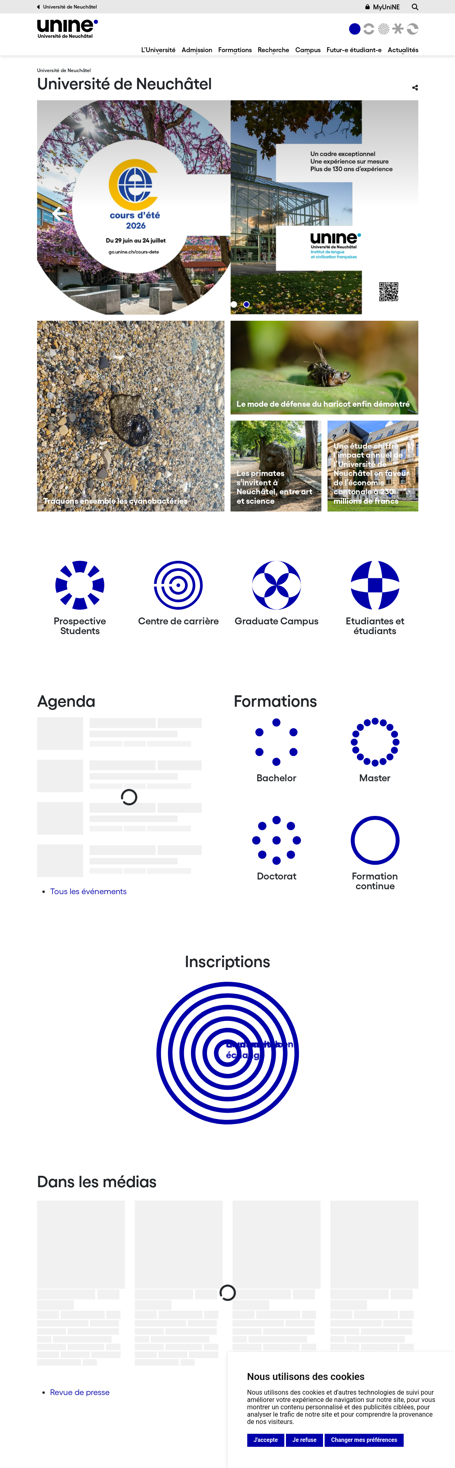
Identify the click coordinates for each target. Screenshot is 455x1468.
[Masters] (375, 745)
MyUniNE (382, 7)
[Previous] (59, 213)
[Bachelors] (276, 745)
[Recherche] (415, 7)
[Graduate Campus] (276, 588)
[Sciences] (382, 29)
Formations (235, 49)
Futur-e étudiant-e (354, 49)
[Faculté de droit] (396, 29)
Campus (308, 49)
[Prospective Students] (80, 588)
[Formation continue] (375, 843)
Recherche (273, 49)
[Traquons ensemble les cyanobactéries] (131, 416)
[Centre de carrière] (178, 588)
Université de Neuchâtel (67, 7)
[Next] (396, 213)
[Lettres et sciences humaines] (367, 29)
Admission (197, 49)
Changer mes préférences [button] (364, 1440)
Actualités (403, 49)
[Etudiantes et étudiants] (375, 588)
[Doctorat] (276, 843)
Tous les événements (88, 891)
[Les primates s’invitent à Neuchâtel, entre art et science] (276, 466)
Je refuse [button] (304, 1440)
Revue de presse (80, 1392)
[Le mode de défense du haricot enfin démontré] (324, 367)
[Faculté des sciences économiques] (411, 29)
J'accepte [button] (266, 1440)
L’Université (158, 49)
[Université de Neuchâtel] (67, 29)
